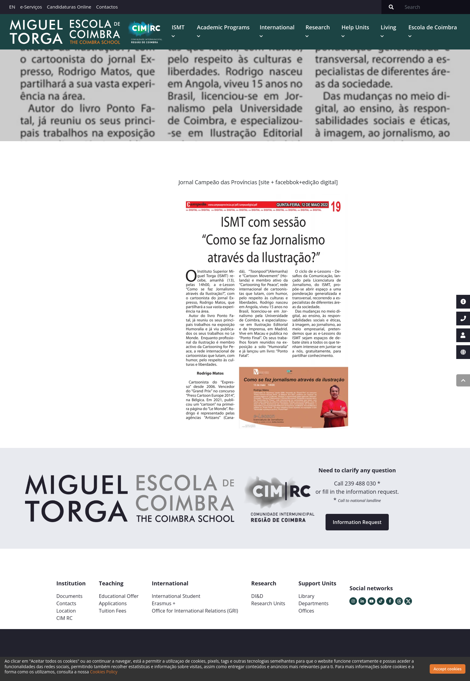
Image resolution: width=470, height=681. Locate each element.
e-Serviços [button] (31, 7)
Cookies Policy (104, 672)
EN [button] (12, 7)
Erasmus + (164, 603)
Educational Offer (119, 596)
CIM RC (64, 618)
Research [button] (317, 27)
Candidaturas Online (69, 7)
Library (306, 596)
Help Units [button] (355, 27)
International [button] (277, 27)
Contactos (107, 7)
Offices (306, 610)
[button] (196, 313)
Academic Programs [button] (223, 27)
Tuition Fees (112, 610)
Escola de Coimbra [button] (432, 27)
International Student (176, 596)
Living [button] (388, 27)
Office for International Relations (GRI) (195, 610)
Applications (113, 603)
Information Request (357, 522)
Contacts (66, 603)
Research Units (268, 603)
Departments (313, 603)
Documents (69, 596)
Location (66, 610)
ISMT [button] (178, 27)
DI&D (257, 596)
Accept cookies (447, 669)
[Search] (435, 7)
